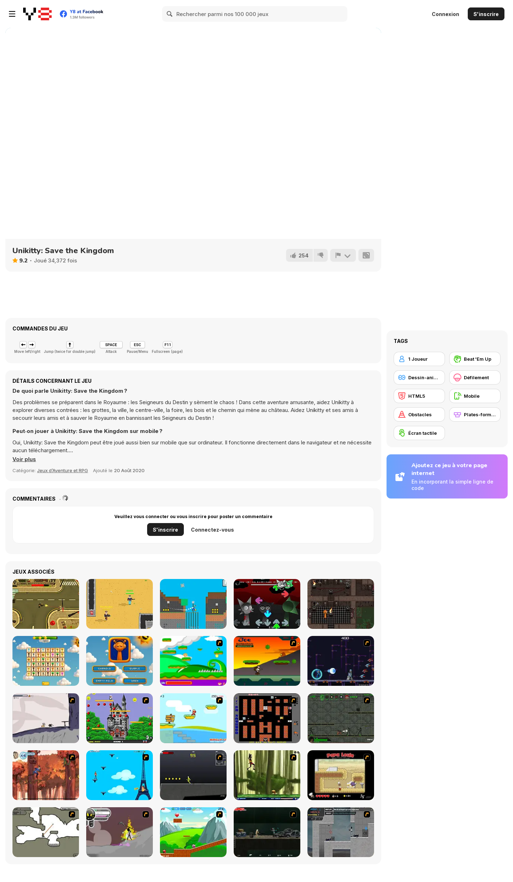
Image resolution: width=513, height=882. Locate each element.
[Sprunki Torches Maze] (340, 604)
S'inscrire (486, 14)
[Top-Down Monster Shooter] (45, 604)
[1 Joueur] (419, 359)
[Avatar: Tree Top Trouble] (45, 775)
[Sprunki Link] (45, 661)
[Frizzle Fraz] (193, 832)
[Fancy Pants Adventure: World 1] (45, 718)
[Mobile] (475, 396)
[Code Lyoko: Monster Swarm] (267, 775)
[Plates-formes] (475, 414)
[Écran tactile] (419, 433)
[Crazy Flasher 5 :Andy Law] (267, 832)
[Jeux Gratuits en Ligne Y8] (37, 13)
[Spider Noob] (193, 604)
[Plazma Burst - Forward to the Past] (340, 832)
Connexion (445, 14)
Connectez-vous (212, 530)
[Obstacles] (419, 414)
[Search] (170, 14)
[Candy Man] (193, 661)
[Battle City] (267, 718)
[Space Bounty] (340, 718)
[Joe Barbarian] (267, 661)
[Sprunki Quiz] (119, 661)
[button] (24, 459)
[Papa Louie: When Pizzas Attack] (340, 775)
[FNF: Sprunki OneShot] (267, 604)
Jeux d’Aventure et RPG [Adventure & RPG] (62, 470)
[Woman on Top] (119, 775)
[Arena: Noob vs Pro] (119, 604)
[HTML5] (419, 396)
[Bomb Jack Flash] (119, 718)
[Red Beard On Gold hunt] (193, 718)
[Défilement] (475, 377)
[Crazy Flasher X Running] (193, 775)
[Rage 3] (119, 832)
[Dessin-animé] (419, 377)
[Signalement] (343, 255)
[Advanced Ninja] (45, 832)
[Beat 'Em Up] (475, 359)
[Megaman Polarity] (340, 661)
